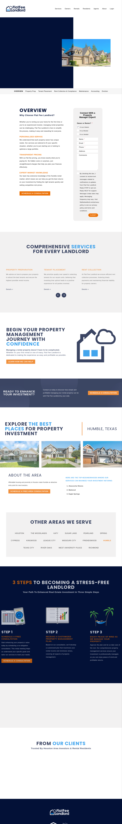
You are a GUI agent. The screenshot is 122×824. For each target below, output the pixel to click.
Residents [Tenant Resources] (86, 9)
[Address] (87, 151)
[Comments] (87, 162)
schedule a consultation (29, 65)
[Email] (87, 143)
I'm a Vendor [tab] (84, 134)
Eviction (105, 91)
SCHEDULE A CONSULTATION (35, 193)
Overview (18, 91)
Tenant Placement (45, 91)
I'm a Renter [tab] (84, 131)
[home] (15, 8)
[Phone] (87, 147)
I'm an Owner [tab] (84, 127)
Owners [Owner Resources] (67, 9)
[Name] (87, 139)
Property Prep (30, 91)
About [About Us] (104, 9)
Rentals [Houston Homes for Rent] (76, 9)
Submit (93, 215)
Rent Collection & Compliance (65, 91)
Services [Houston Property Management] (58, 9)
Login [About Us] (112, 9)
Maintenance (84, 91)
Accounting (95, 91)
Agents (96, 9)
